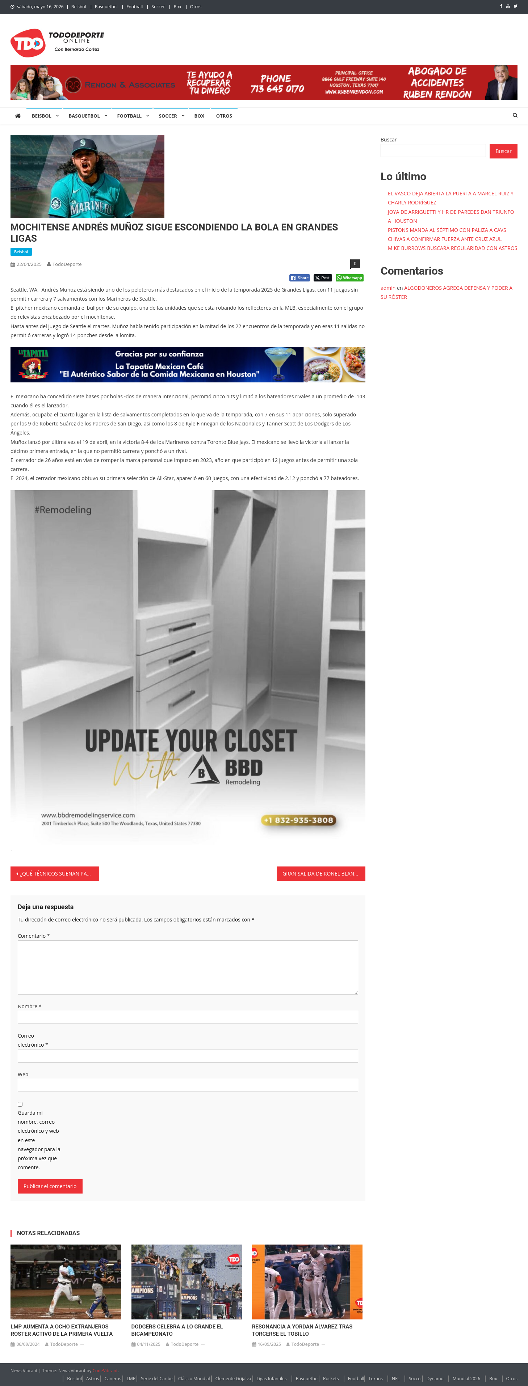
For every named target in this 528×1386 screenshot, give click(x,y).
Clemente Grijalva (233, 1378)
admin (388, 287)
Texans (376, 1378)
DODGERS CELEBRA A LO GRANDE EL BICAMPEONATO (177, 1330)
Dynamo (435, 1378)
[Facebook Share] (299, 277)
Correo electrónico (33, 1040)
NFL (396, 1378)
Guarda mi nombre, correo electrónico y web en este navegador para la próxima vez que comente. (39, 1140)
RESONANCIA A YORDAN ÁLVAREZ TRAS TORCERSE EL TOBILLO (302, 1330)
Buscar (389, 139)
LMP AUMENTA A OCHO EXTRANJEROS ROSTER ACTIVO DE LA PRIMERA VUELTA (62, 1330)
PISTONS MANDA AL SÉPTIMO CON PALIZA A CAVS (447, 229)
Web (23, 1074)
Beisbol (78, 7)
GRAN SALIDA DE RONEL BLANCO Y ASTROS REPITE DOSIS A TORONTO (323, 873)
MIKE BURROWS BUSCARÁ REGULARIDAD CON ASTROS (452, 248)
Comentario (34, 935)
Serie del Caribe (157, 1378)
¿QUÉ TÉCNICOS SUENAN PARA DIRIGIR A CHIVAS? (59, 873)
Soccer (158, 7)
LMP (131, 1378)
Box (177, 7)
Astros (92, 1378)
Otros (195, 7)
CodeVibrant (105, 1371)
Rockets (331, 1378)
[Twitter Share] (323, 277)
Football (134, 7)
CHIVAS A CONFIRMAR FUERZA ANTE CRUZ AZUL (445, 239)
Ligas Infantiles (272, 1378)
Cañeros (113, 1378)
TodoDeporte (67, 264)
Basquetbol (106, 7)
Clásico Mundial (194, 1378)
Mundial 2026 (466, 1378)
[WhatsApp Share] (350, 277)
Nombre (29, 1006)
